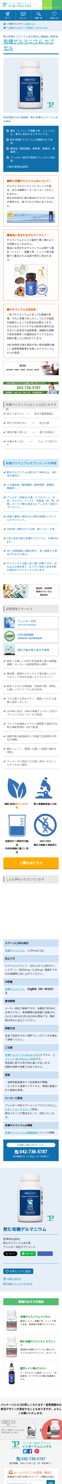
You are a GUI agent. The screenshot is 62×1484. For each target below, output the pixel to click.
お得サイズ (30, 23)
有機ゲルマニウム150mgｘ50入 (22, 1054)
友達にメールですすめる (20, 1283)
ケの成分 (29, 27)
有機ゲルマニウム (15, 950)
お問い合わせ (14, 1278)
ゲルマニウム (42, 27)
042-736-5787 (33, 1151)
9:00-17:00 (47, 7)
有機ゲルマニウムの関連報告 (21, 1132)
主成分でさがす (15, 27)
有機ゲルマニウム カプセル (28, 44)
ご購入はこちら (31, 862)
